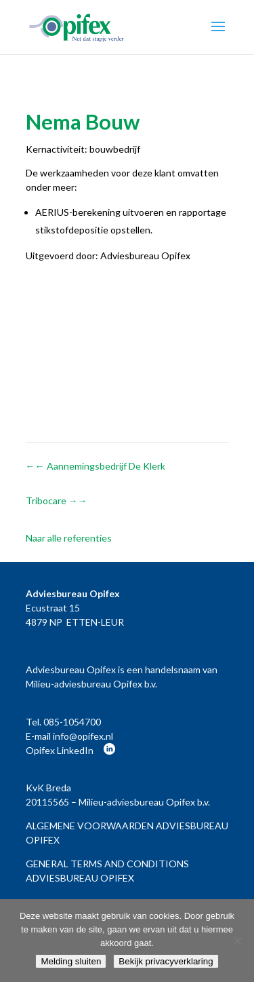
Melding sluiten (71, 961)
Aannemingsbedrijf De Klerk (95, 466)
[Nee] (237, 940)
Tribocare (56, 500)
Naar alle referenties (69, 538)
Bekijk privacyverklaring (166, 961)
